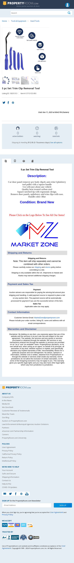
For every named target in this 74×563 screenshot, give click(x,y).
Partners (5, 427)
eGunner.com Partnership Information (17, 431)
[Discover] (30, 525)
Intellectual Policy (9, 461)
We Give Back (7, 407)
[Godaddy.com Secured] (34, 537)
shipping (38, 267)
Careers (5, 434)
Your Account (7, 470)
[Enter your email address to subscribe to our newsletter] (27, 505)
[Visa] (11, 525)
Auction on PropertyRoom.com (14, 421)
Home (4, 21)
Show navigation (4, 12)
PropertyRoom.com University (14, 438)
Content (2, 34)
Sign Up (62, 505)
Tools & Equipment (18, 21)
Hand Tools (34, 21)
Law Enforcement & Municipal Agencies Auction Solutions (25, 424)
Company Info (8, 397)
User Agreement (8, 447)
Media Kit (6, 404)
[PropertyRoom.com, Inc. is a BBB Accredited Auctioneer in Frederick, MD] (11, 537)
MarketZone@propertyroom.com (47, 318)
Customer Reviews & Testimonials (16, 410)
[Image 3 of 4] (25, 80)
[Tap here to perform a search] (69, 13)
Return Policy (7, 457)
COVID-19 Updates (9, 487)
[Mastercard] (18, 525)
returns (47, 267)
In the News (7, 400)
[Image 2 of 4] (16, 80)
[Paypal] (5, 525)
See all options (56, 142)
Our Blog (5, 417)
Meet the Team (8, 414)
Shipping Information (10, 477)
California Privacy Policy (12, 454)
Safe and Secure (9, 473)
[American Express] (24, 525)
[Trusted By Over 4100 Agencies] (24, 537)
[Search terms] (41, 13)
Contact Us (6, 480)
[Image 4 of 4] (34, 80)
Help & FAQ (6, 484)
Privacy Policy (7, 450)
